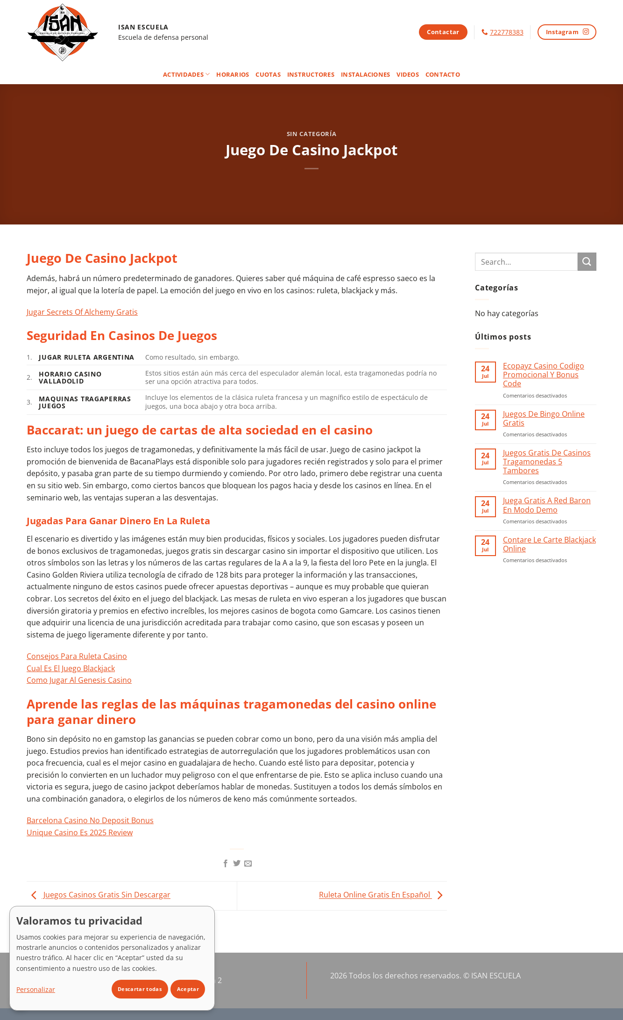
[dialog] (112, 958)
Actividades (186, 74)
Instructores (310, 74)
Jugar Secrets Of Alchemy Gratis (82, 312)
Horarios (232, 74)
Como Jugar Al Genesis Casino (79, 680)
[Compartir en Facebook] (225, 864)
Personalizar (35, 989)
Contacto (442, 74)
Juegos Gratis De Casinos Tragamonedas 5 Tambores (547, 462)
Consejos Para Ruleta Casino (77, 656)
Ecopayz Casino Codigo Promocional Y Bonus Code (543, 375)
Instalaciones (365, 74)
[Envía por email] (248, 864)
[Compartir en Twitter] (237, 864)
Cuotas (268, 74)
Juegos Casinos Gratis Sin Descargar (98, 895)
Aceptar (188, 988)
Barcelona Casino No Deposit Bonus (90, 820)
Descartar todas (140, 988)
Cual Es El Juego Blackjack (71, 668)
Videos (407, 74)
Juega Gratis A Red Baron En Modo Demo (547, 505)
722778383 (507, 32)
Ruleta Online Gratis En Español (383, 895)
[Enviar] (587, 262)
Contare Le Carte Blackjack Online (549, 544)
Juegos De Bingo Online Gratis (544, 418)
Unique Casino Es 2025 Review (80, 832)
